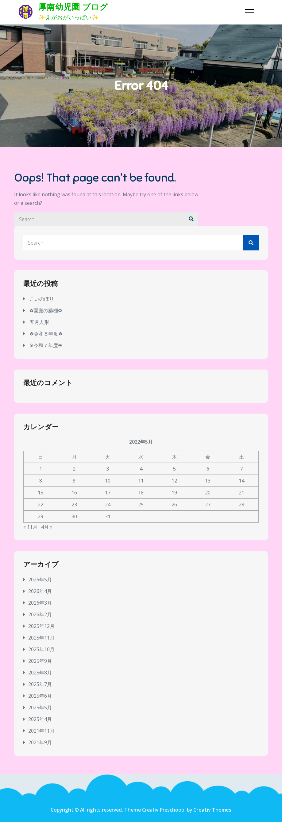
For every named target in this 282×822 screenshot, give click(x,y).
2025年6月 (40, 696)
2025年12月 (41, 626)
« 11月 (30, 527)
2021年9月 (40, 742)
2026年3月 (40, 602)
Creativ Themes (212, 809)
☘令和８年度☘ (46, 333)
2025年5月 (40, 707)
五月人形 (39, 322)
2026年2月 (40, 614)
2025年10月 (41, 649)
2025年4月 (40, 719)
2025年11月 (41, 637)
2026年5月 (40, 579)
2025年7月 (40, 684)
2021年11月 (41, 730)
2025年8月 (40, 672)
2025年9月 (40, 661)
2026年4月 (40, 591)
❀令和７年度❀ (45, 345)
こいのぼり (41, 298)
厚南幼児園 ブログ (73, 7)
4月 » (46, 527)
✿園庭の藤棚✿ (45, 310)
